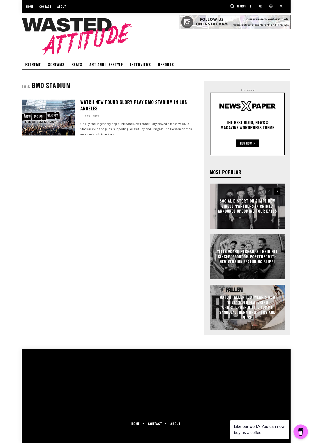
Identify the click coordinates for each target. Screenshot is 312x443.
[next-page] (277, 191)
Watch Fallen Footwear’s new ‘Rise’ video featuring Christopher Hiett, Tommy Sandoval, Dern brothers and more (247, 307)
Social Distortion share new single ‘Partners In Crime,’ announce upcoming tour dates (247, 206)
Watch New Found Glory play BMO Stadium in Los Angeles (133, 105)
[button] (238, 6)
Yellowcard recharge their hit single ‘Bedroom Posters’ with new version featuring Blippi (247, 257)
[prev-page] (269, 191)
